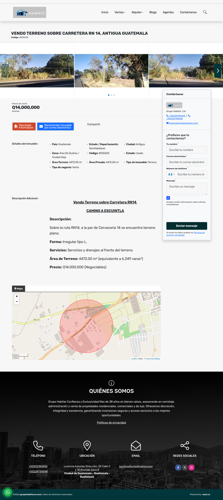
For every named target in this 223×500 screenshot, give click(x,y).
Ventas (119, 12)
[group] (37, 70)
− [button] (17, 302)
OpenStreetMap (153, 359)
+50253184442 (177, 115)
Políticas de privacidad (111, 422)
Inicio (104, 12)
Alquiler (136, 12)
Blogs (153, 12)
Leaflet (134, 359)
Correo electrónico (176, 156)
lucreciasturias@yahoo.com (183, 123)
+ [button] (17, 296)
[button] (108, 95)
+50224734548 (174, 118)
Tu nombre (172, 144)
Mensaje (171, 180)
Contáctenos (188, 12)
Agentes (168, 12)
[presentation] (185, 210)
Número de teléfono (177, 168)
